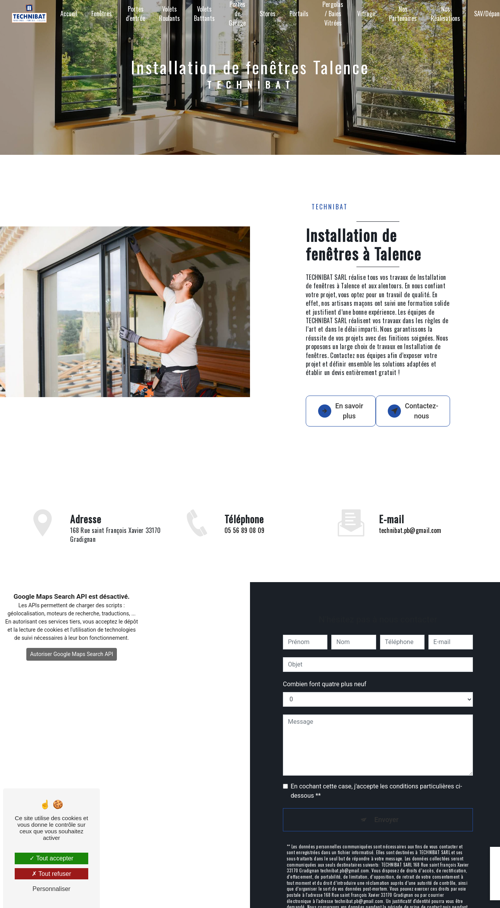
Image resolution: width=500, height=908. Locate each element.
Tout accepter (51, 858)
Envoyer (386, 823)
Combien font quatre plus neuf (324, 686)
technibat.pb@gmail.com (410, 533)
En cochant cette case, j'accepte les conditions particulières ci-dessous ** (376, 793)
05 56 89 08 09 (244, 553)
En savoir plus (341, 417)
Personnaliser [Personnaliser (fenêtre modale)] (51, 889)
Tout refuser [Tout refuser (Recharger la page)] (51, 873)
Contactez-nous (418, 417)
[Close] (481, 857)
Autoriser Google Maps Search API (71, 667)
